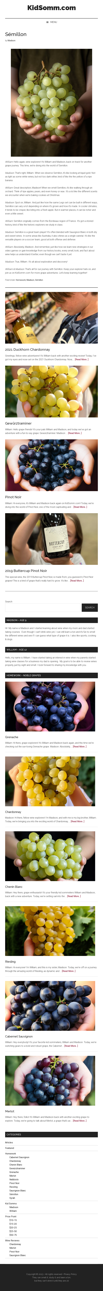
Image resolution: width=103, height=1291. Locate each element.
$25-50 (13, 1231)
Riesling (10, 961)
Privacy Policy (70, 1274)
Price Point (10, 1216)
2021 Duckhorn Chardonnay (27, 349)
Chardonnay (13, 812)
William (13, 1211)
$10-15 (13, 1220)
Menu (53, 22)
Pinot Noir (13, 497)
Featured (9, 1148)
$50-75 (13, 1235)
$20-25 (13, 1227)
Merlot (9, 1111)
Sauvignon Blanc (17, 1190)
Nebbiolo (14, 1179)
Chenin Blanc (13, 887)
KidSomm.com (51, 8)
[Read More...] (81, 359)
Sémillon (39, 280)
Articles (9, 1142)
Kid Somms (11, 1203)
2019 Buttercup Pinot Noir (26, 571)
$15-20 (13, 1224)
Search (8, 601)
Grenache (11, 737)
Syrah (12, 1198)
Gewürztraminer (18, 423)
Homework (21, 280)
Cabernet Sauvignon (19, 1036)
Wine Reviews (12, 1240)
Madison (30, 280)
